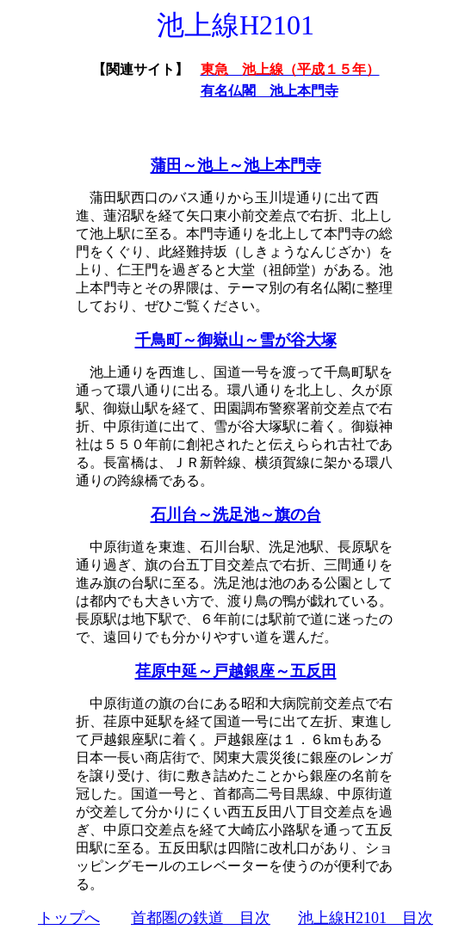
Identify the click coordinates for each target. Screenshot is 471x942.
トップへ (69, 918)
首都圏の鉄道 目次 (200, 918)
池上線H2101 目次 (365, 918)
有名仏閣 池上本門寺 (269, 90)
